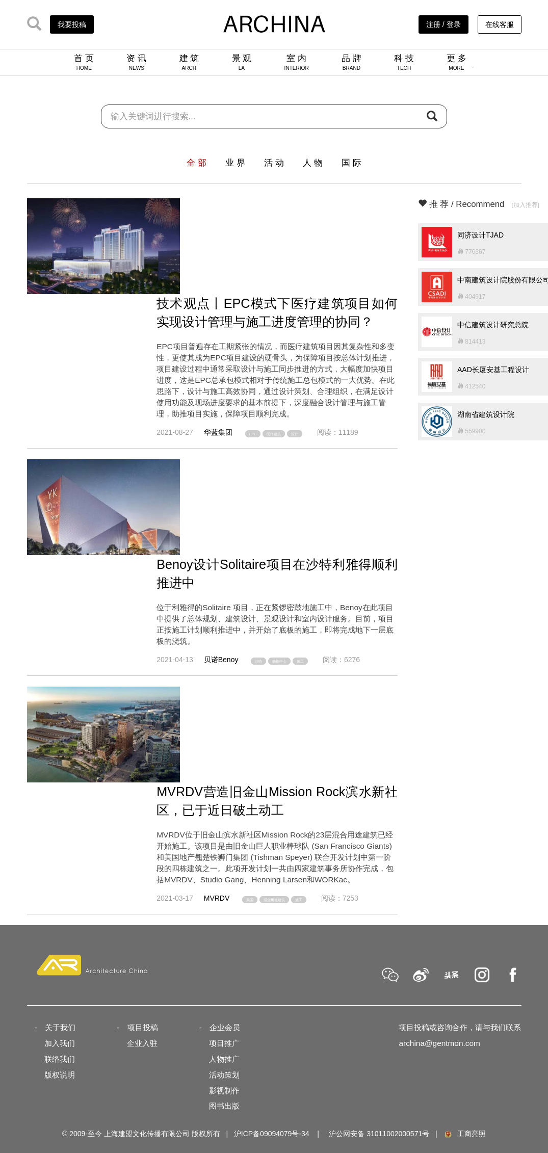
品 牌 (351, 62)
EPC (252, 433)
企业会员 (225, 1027)
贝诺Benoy (221, 660)
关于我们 (60, 1027)
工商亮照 (464, 1134)
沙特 (258, 661)
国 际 (351, 163)
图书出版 (224, 1106)
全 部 (196, 163)
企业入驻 (142, 1043)
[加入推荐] (525, 204)
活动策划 (224, 1074)
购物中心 (279, 661)
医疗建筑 (274, 433)
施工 (300, 661)
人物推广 (224, 1059)
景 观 (242, 62)
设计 (294, 433)
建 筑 (189, 62)
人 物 (313, 163)
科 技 (404, 62)
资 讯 (136, 62)
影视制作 (224, 1090)
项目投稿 (142, 1027)
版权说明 (59, 1074)
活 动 (274, 163)
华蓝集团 (218, 432)
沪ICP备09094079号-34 (271, 1134)
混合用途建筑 (274, 899)
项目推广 (224, 1043)
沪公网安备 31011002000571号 (379, 1134)
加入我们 (59, 1043)
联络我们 (59, 1059)
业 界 (235, 163)
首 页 (84, 62)
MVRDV (217, 898)
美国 (249, 899)
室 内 (296, 62)
